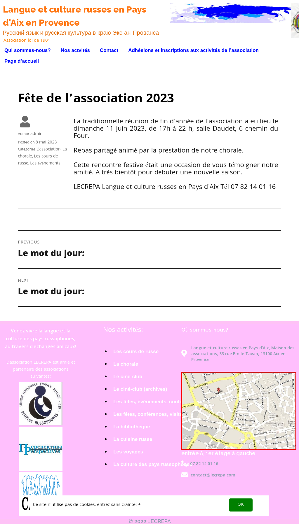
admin (36, 134)
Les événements (45, 163)
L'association (48, 149)
